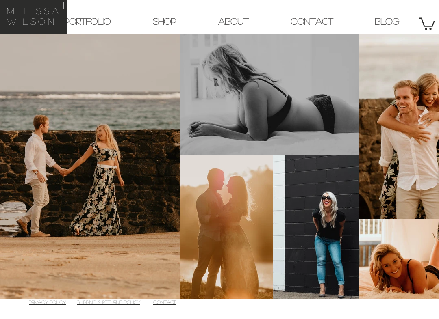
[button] (427, 23)
